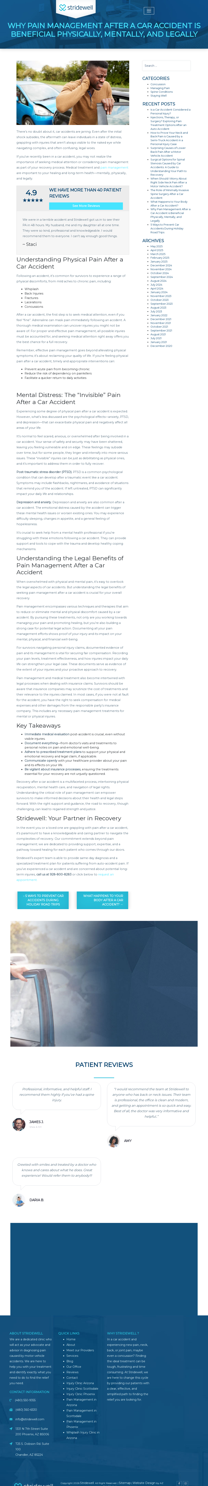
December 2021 (161, 319)
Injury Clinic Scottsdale (82, 1388)
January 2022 (159, 315)
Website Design (144, 1483)
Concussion (158, 84)
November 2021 (161, 323)
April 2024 (157, 288)
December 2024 (161, 265)
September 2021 (161, 330)
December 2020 (161, 345)
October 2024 (160, 273)
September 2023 (162, 303)
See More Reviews (86, 206)
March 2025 (158, 254)
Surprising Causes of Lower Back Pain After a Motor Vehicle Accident (168, 151)
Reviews (72, 1372)
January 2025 (159, 261)
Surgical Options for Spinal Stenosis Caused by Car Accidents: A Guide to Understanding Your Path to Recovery (169, 167)
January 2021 (159, 342)
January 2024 (159, 292)
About (70, 1345)
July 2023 (156, 311)
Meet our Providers (80, 1350)
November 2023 (161, 296)
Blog (69, 1361)
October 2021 (159, 326)
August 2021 (158, 334)
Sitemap (125, 1483)
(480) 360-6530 (26, 1410)
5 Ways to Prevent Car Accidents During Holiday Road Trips (44, 900)
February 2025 (160, 257)
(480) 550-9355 (25, 1400)
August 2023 (158, 307)
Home (71, 1339)
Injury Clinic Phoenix (80, 1394)
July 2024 (156, 284)
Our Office (73, 1367)
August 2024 (159, 280)
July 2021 (156, 338)
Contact (72, 1378)
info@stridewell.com (29, 1419)
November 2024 (161, 269)
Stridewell (87, 1483)
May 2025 (156, 246)
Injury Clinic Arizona (80, 1383)
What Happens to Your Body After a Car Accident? (103, 900)
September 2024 (162, 276)
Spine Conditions (162, 91)
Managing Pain (160, 88)
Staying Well (159, 95)
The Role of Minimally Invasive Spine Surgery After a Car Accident (170, 194)
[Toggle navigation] (149, 10)
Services (72, 1356)
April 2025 (157, 250)
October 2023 (160, 299)
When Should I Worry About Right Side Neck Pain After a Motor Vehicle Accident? (169, 182)
